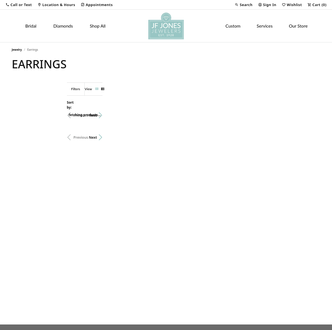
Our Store (298, 25)
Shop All (98, 25)
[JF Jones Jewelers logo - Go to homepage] (166, 26)
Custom (232, 25)
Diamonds (63, 25)
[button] (19, 4)
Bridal (31, 25)
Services (265, 25)
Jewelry (17, 50)
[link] (56, 4)
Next (311, 112)
